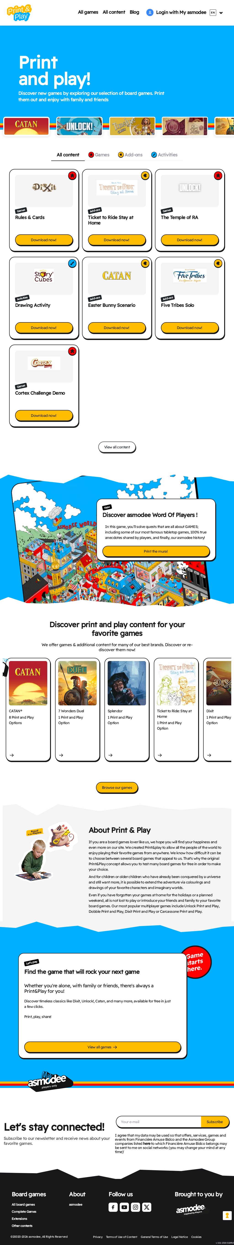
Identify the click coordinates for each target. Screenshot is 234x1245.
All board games (23, 1204)
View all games (102, 1047)
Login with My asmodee (176, 12)
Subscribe (215, 1122)
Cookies (197, 1237)
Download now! (44, 240)
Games (101, 155)
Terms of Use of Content (121, 1237)
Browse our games (117, 787)
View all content (117, 447)
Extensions (19, 1219)
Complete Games (24, 1212)
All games (88, 12)
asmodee (75, 1204)
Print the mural (156, 551)
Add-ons (132, 155)
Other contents (22, 1226)
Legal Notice (180, 1237)
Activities (167, 155)
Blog (134, 12)
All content (114, 12)
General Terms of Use (154, 1237)
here (146, 1143)
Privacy (96, 1237)
